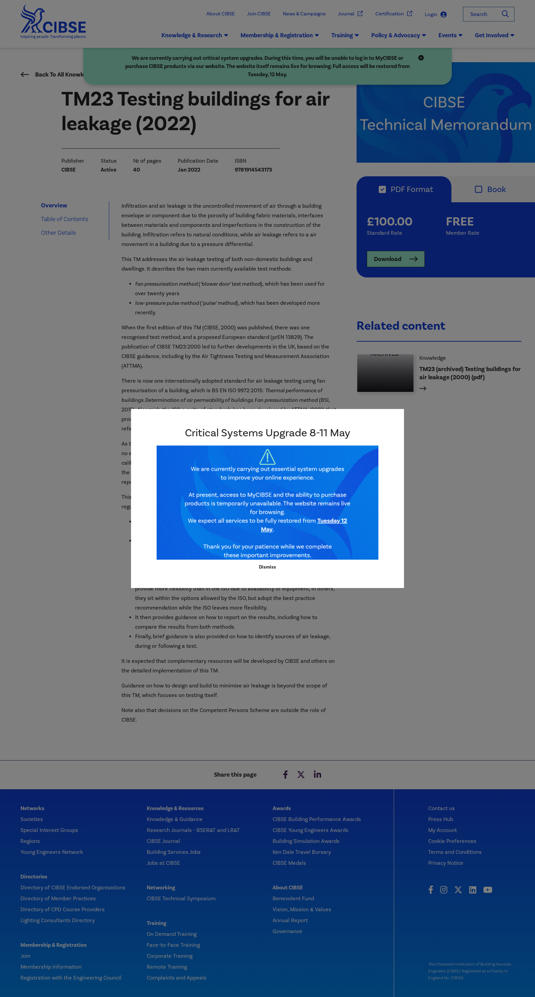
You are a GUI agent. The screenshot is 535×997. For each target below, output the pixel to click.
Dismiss (267, 567)
